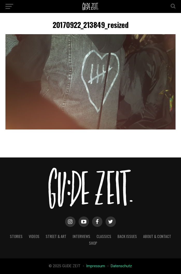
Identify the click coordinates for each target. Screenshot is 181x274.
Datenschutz (121, 266)
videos (34, 236)
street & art (56, 236)
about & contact (157, 236)
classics (103, 236)
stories (16, 236)
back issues (127, 236)
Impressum (96, 266)
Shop (93, 243)
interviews (81, 236)
